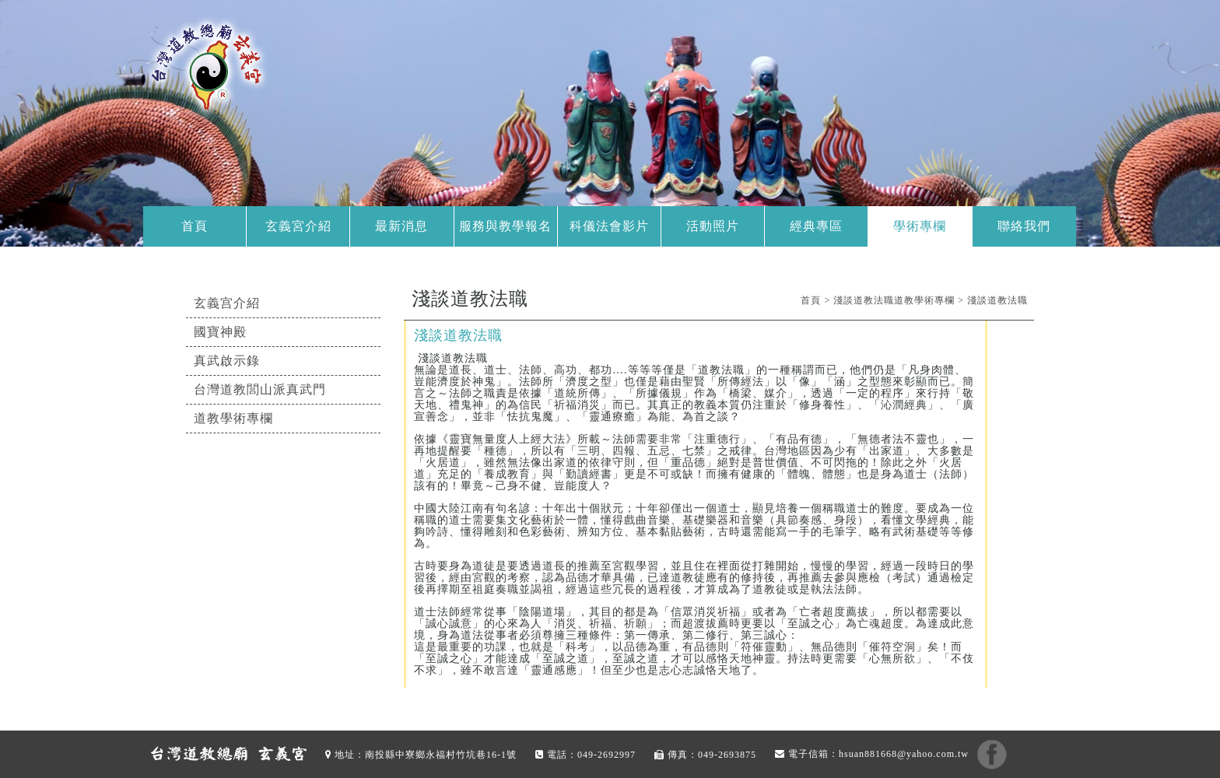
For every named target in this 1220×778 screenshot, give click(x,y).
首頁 (194, 226)
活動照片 (712, 226)
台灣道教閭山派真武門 (260, 389)
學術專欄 (919, 226)
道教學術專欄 (233, 418)
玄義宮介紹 (298, 226)
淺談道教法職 (997, 300)
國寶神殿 (220, 331)
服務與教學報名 (505, 226)
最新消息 (401, 226)
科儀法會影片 (609, 226)
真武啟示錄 (227, 360)
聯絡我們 (1023, 226)
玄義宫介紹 (227, 303)
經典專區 (816, 226)
